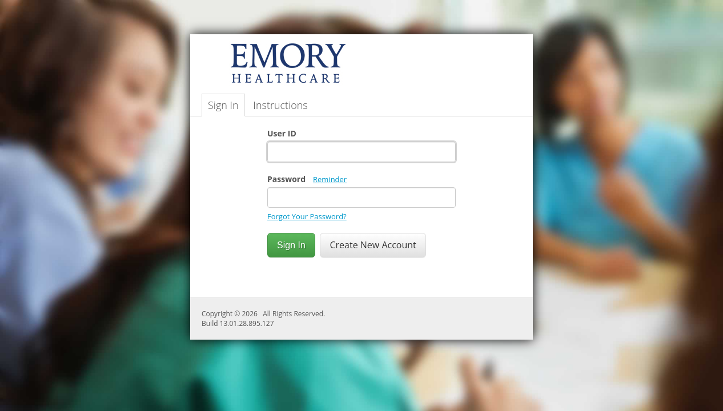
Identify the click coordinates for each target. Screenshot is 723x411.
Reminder (330, 179)
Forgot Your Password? (307, 216)
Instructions (280, 105)
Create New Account (373, 245)
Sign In (223, 105)
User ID (281, 133)
